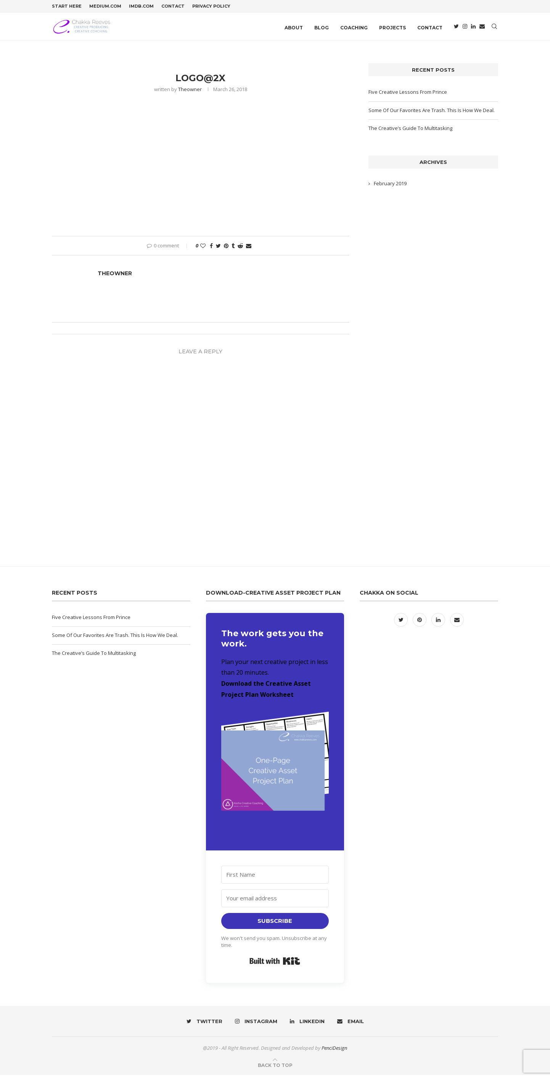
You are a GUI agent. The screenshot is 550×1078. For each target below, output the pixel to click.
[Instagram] (465, 28)
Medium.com (105, 6)
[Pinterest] (420, 622)
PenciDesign (334, 1051)
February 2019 (390, 186)
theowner (190, 92)
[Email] (482, 28)
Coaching (354, 27)
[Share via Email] (248, 248)
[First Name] (275, 878)
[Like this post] (203, 248)
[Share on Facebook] (211, 248)
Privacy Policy (211, 6)
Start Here (67, 6)
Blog (321, 27)
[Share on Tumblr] (233, 248)
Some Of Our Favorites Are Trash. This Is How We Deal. (431, 112)
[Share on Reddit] (240, 248)
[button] (275, 773)
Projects (392, 27)
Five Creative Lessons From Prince (407, 94)
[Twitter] (456, 28)
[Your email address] (275, 901)
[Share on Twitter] (218, 248)
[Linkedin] (473, 28)
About (294, 27)
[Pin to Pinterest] (226, 248)
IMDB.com (141, 6)
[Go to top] (275, 1068)
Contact (173, 6)
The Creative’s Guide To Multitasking (410, 131)
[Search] (494, 28)
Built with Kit (274, 964)
